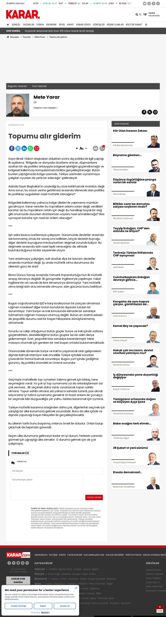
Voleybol (72, 583)
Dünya (40, 24)
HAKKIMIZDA (41, 554)
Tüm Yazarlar (39, 86)
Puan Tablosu (153, 578)
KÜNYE (62, 554)
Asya (84, 574)
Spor (62, 24)
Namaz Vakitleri (155, 574)
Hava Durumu (153, 570)
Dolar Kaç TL (153, 582)
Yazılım (91, 593)
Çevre (86, 569)
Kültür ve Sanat (99, 603)
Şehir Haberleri (154, 586)
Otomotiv (73, 579)
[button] (76, 148)
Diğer (110, 583)
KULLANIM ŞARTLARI (94, 554)
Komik (85, 598)
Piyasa (54, 579)
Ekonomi (51, 24)
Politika (53, 569)
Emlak (63, 579)
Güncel (16, 24)
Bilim (98, 593)
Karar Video (83, 24)
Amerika (66, 574)
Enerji (83, 579)
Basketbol (59, 583)
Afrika (92, 574)
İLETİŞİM (53, 554)
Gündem (114, 603)
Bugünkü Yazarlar (17, 86)
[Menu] (145, 25)
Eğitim (95, 569)
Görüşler (99, 24)
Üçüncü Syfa (65, 569)
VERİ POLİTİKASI (133, 554)
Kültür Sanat (134, 24)
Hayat (70, 24)
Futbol (48, 583)
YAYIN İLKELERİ (74, 554)
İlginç (93, 598)
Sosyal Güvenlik (96, 579)
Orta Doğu (54, 574)
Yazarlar (28, 24)
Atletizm (82, 583)
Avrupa (76, 574)
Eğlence (94, 588)
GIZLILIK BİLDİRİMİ (115, 554)
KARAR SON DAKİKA (18, 580)
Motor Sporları (97, 583)
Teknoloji (102, 598)
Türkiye (78, 569)
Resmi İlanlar (115, 24)
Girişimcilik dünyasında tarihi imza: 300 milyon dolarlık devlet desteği (59, 31)
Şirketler (111, 579)
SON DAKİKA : (13, 31)
